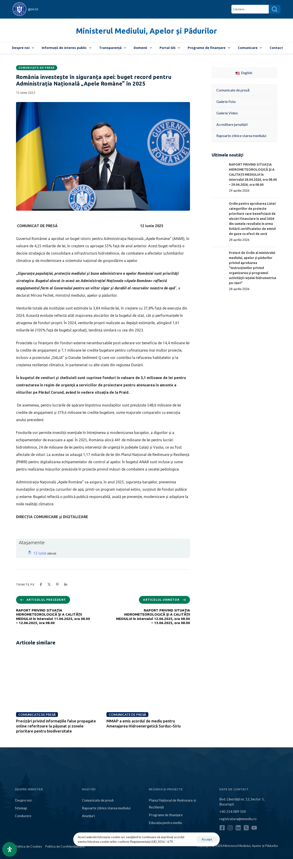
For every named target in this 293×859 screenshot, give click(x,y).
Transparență (112, 48)
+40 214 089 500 (232, 811)
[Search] (274, 9)
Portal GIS (170, 48)
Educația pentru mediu (165, 823)
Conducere (23, 816)
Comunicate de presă (37, 67)
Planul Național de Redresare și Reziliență (172, 803)
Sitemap (21, 808)
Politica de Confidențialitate (65, 846)
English (244, 72)
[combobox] (250, 9)
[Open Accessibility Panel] (9, 849)
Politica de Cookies (28, 846)
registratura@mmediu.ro (238, 819)
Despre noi (23, 48)
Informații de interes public (66, 48)
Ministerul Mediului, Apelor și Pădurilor (146, 31)
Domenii (143, 48)
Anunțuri (88, 816)
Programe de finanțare (209, 48)
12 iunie (39, 553)
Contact (276, 48)
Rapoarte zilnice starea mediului (106, 808)
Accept (207, 839)
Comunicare (250, 48)
